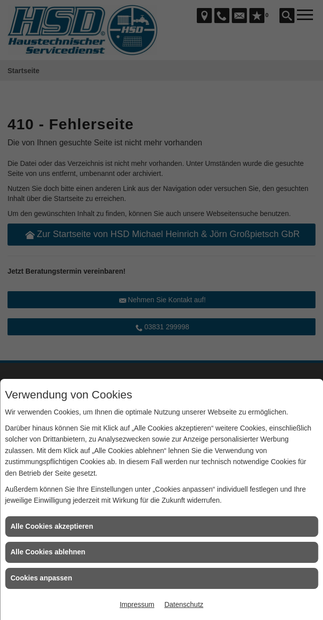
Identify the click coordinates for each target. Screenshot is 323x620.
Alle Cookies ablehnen (48, 552)
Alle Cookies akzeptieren (52, 526)
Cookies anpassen (41, 578)
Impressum (137, 604)
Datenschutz (183, 604)
